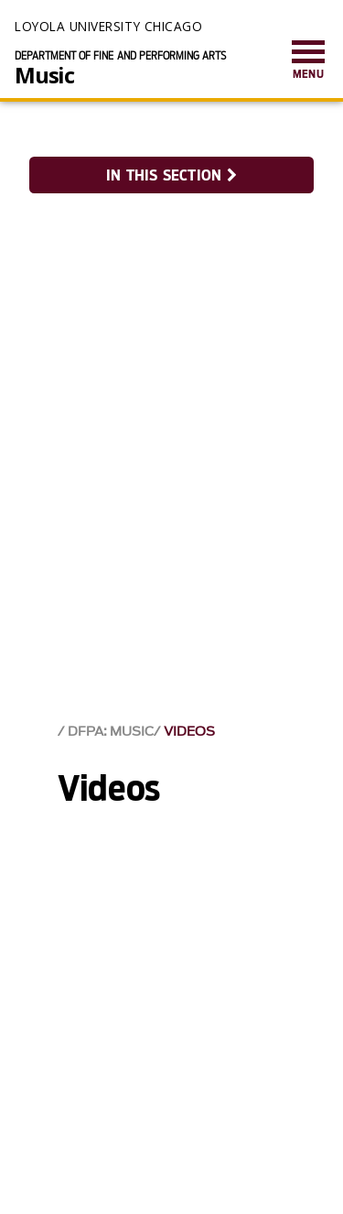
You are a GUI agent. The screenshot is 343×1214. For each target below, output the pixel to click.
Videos (189, 731)
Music (44, 75)
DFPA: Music (111, 731)
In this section (171, 175)
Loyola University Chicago (108, 26)
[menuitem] (308, 61)
